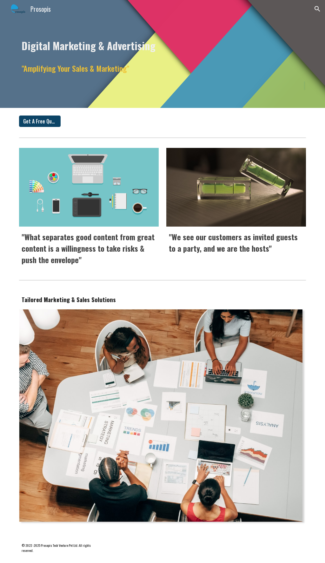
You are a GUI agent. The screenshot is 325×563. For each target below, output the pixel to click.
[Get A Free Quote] (39, 121)
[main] (162, 44)
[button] (317, 9)
